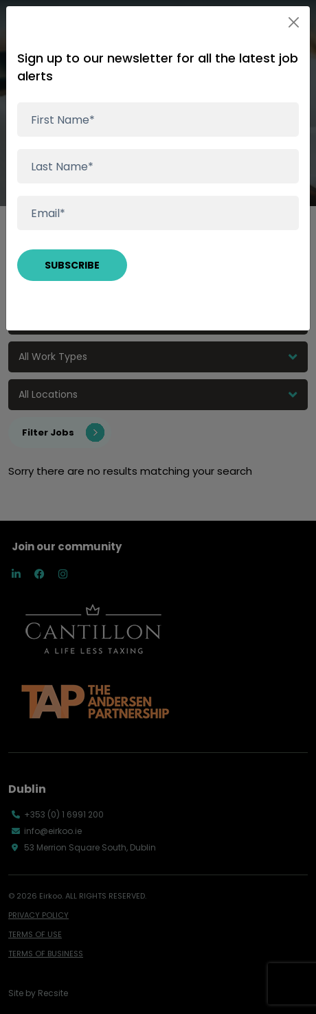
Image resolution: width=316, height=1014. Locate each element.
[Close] (293, 22)
